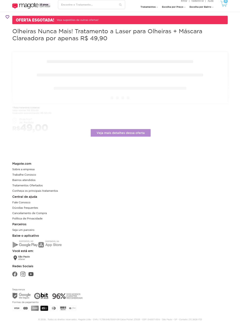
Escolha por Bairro (200, 7)
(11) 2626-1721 (195, 319)
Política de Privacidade (27, 218)
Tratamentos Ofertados (27, 185)
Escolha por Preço (172, 7)
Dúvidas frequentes (25, 207)
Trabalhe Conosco (24, 174)
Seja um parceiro (23, 229)
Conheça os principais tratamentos (35, 190)
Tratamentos (148, 7)
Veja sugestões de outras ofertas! (78, 19)
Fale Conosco (21, 202)
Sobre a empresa (23, 169)
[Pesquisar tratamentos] (120, 5)
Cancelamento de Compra (29, 212)
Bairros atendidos (24, 179)
